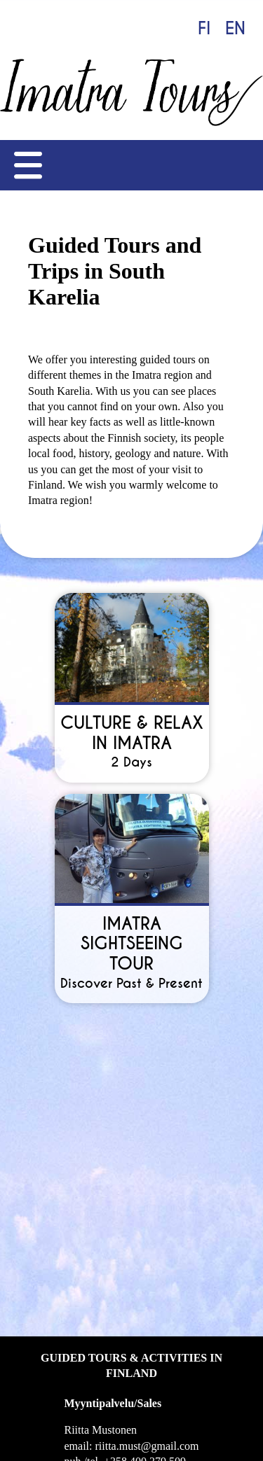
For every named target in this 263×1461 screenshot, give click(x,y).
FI (204, 28)
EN (235, 28)
